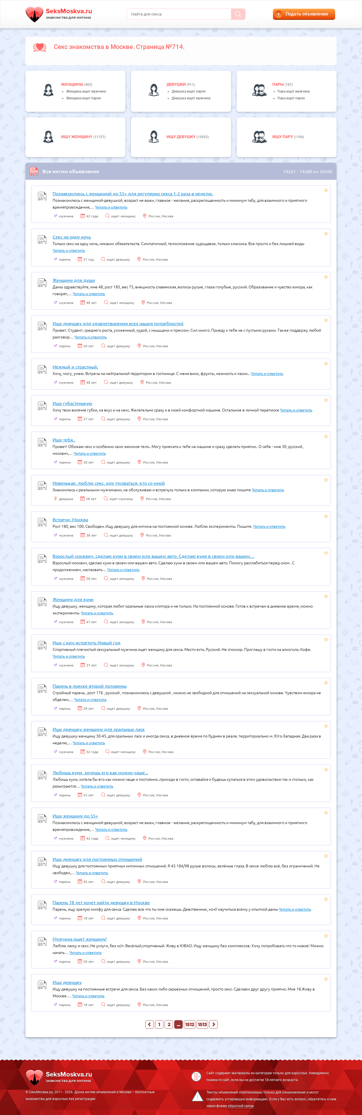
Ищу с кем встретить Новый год (86, 642)
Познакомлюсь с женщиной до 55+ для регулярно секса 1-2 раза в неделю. (133, 193)
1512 (189, 1024)
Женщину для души (74, 280)
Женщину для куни (73, 599)
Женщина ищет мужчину (86, 91)
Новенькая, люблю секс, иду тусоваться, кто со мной (109, 483)
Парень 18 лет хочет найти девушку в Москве (101, 902)
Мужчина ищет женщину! (80, 939)
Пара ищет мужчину (293, 91)
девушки (177, 84)
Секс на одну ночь (72, 236)
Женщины (72, 84)
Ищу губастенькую (72, 403)
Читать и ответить (111, 206)
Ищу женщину (77, 136)
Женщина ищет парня (83, 98)
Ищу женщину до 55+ (75, 815)
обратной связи (241, 1106)
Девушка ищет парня (189, 91)
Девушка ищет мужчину (191, 98)
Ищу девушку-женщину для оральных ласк (99, 729)
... (178, 1024)
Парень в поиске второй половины (90, 686)
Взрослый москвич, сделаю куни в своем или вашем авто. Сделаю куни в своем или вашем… (154, 556)
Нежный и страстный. (75, 366)
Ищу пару (283, 136)
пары (278, 84)
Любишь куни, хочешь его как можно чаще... (100, 772)
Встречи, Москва (70, 519)
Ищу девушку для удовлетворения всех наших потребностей (118, 323)
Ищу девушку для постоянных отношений (97, 859)
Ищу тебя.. (64, 439)
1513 (202, 1024)
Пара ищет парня (291, 98)
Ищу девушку (182, 136)
